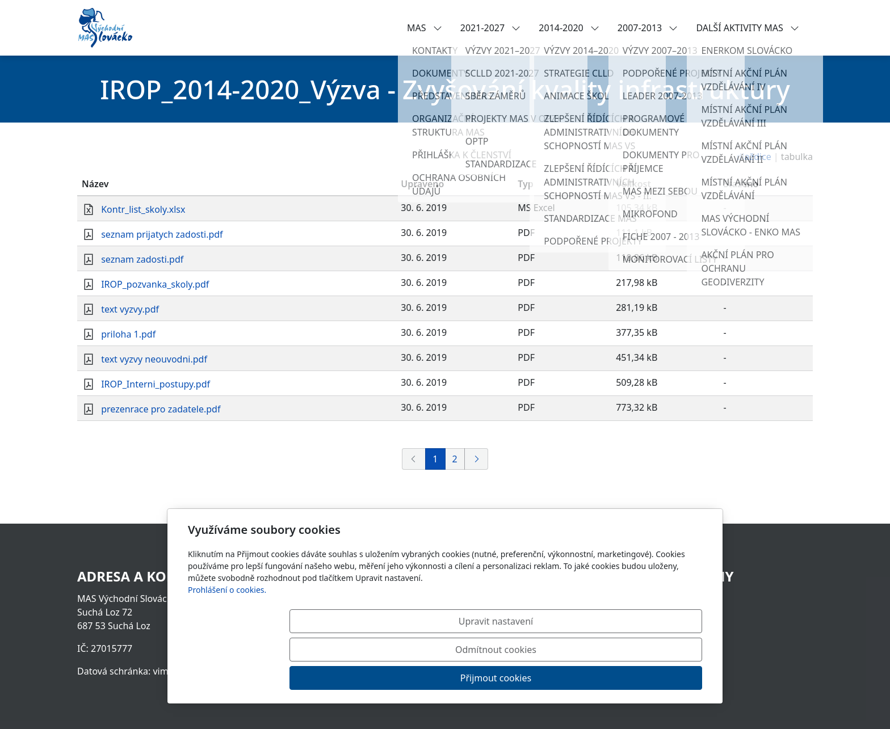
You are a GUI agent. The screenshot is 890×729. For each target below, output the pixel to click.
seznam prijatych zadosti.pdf (161, 234)
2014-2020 (569, 28)
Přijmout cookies (647, 678)
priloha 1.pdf (128, 334)
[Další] (476, 459)
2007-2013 (648, 28)
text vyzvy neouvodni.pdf (154, 359)
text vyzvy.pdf (130, 309)
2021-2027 (490, 28)
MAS (424, 28)
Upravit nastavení (420, 678)
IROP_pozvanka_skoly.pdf (155, 284)
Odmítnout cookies (534, 678)
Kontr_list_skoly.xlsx (143, 209)
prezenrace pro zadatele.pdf (160, 409)
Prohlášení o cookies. (227, 646)
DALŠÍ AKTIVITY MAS (747, 28)
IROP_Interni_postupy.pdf (155, 384)
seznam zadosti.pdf (142, 259)
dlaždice (754, 156)
